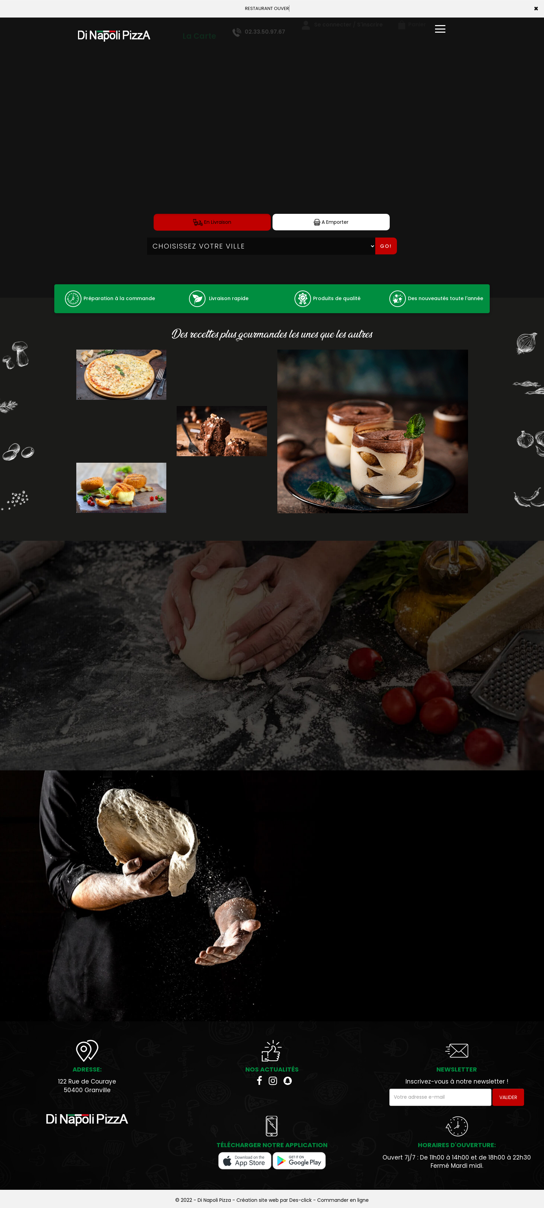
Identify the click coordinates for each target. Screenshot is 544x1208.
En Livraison (212, 222)
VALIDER (508, 1097)
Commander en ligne (343, 1200)
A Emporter (331, 222)
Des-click (300, 1200)
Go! (386, 246)
